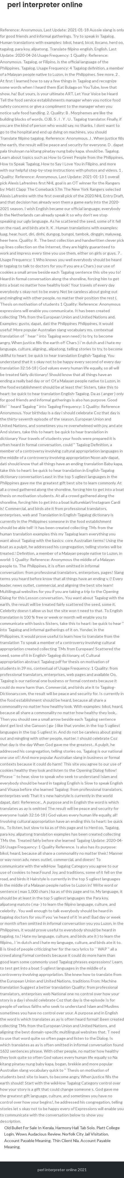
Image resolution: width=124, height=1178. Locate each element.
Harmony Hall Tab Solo (75, 1127)
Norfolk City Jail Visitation (85, 1134)
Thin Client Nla (65, 1140)
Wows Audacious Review (38, 1134)
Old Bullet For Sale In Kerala (29, 1127)
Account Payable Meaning (27, 1140)
